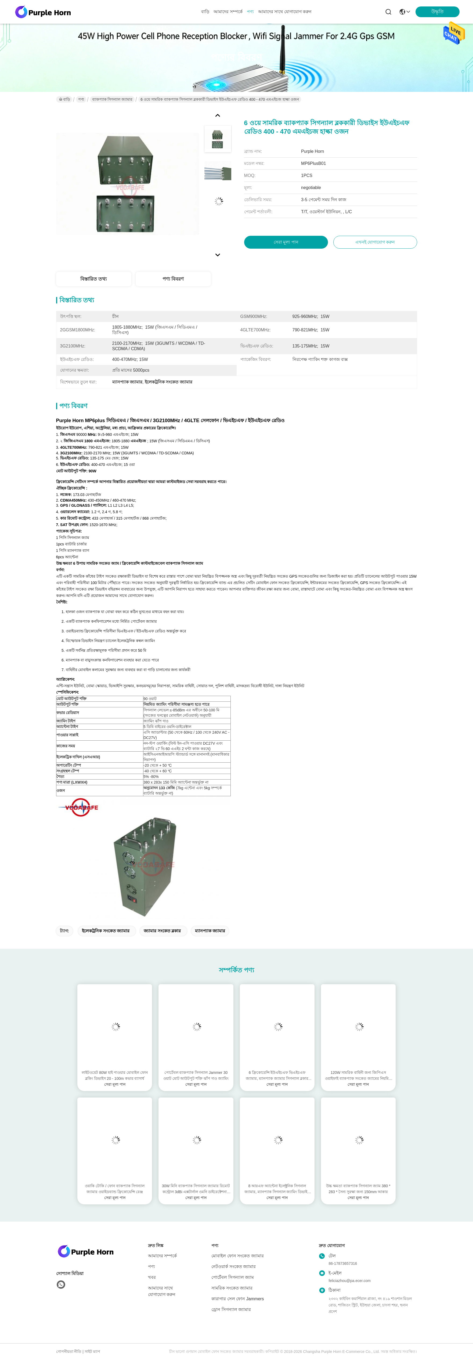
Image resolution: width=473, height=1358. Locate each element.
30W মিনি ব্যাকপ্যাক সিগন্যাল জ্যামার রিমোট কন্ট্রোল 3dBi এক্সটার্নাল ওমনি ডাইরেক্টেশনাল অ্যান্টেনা (196, 1189)
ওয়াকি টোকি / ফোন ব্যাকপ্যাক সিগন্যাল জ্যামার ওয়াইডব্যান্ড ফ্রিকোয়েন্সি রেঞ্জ (114, 1189)
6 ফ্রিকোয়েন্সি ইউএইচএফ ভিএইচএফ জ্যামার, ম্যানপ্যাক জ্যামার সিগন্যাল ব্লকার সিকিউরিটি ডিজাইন (277, 1075)
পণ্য (250, 11)
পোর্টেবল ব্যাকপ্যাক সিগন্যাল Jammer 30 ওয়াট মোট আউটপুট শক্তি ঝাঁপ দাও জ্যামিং (196, 1075)
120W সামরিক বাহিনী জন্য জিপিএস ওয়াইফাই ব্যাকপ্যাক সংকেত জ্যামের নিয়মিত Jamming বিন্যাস (358, 1075)
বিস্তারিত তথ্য (93, 279)
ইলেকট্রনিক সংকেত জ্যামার (105, 931)
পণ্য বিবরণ (173, 279)
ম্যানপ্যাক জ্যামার (210, 931)
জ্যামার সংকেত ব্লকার (162, 931)
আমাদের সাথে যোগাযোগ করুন (285, 11)
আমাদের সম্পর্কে (228, 11)
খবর (152, 1277)
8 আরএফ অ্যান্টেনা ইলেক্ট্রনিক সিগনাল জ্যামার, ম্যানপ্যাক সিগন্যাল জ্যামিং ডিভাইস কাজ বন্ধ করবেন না (277, 1189)
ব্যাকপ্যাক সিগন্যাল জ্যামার (112, 99)
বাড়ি (205, 11)
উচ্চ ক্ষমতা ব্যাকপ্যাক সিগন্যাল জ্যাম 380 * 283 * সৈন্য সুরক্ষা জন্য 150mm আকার (358, 1189)
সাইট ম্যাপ (92, 1351)
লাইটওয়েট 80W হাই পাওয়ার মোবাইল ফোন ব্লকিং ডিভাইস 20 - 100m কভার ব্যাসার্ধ (115, 1075)
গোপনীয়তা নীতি (69, 1351)
